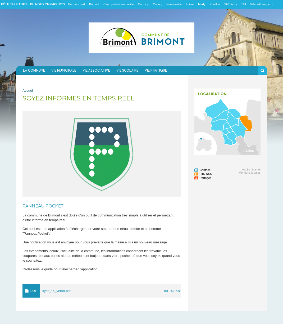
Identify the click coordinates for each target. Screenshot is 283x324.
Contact (205, 170)
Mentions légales (250, 172)
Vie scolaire (127, 70)
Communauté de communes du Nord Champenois (141, 37)
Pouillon (215, 4)
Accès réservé (251, 169)
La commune (34, 70)
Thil (243, 4)
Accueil (28, 90)
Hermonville (174, 4)
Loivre (190, 4)
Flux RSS (206, 173)
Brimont (94, 4)
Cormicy (143, 4)
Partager (205, 177)
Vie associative (96, 70)
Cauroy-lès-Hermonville (118, 4)
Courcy (157, 4)
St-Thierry (230, 4)
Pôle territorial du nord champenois (33, 4)
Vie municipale (63, 70)
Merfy (202, 4)
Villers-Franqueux (261, 4)
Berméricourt (76, 4)
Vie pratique (156, 70)
